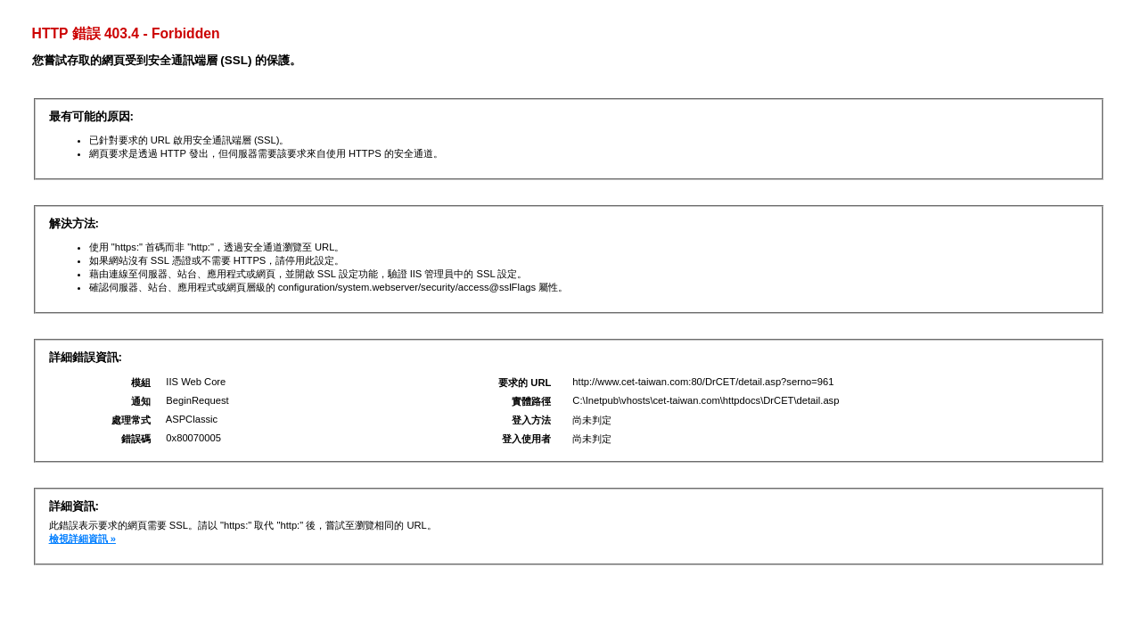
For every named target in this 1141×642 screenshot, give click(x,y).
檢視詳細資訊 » (82, 538)
